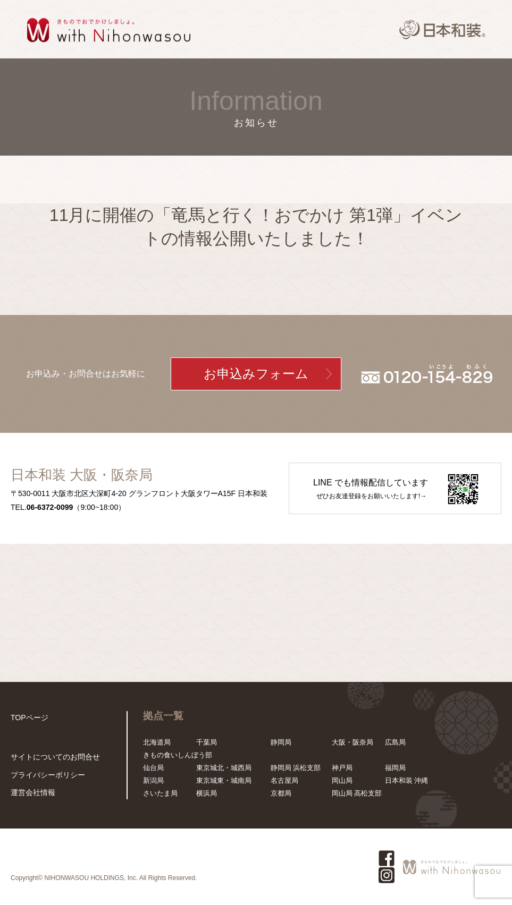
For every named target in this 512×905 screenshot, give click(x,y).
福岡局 (395, 768)
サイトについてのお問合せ (52, 759)
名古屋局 (284, 780)
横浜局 (206, 793)
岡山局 (342, 780)
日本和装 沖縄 (407, 780)
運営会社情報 (31, 793)
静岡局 (281, 742)
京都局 (281, 793)
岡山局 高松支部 (357, 793)
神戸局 (342, 768)
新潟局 (153, 780)
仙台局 (153, 768)
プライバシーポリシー (45, 776)
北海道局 (157, 742)
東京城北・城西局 (223, 768)
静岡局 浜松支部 (296, 768)
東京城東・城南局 (223, 780)
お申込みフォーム (256, 373)
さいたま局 (160, 793)
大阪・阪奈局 (352, 742)
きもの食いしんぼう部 (177, 755)
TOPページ (28, 717)
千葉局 (206, 742)
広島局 (395, 742)
